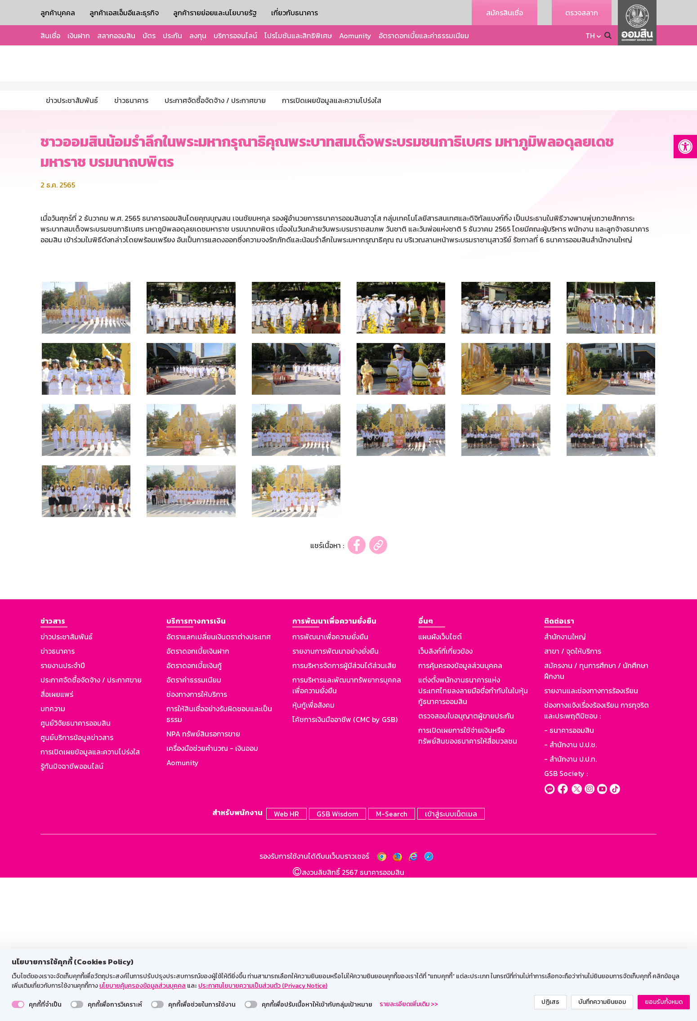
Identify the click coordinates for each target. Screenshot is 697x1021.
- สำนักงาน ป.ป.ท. (570, 904)
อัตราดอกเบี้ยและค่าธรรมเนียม (424, 35)
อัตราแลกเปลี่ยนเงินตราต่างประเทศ (218, 782)
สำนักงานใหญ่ (565, 782)
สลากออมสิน (116, 35)
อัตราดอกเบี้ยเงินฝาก (197, 796)
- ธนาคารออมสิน (569, 875)
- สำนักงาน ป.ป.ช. (570, 890)
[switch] (18, 1004)
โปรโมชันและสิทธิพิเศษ (298, 35)
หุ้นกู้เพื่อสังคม (313, 850)
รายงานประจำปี (62, 811)
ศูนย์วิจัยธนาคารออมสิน (75, 868)
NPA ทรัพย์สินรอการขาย (203, 879)
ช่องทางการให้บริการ (196, 839)
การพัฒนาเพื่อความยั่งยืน (330, 782)
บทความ (52, 854)
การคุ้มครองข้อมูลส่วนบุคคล (460, 811)
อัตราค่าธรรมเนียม (193, 825)
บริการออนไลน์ (235, 35)
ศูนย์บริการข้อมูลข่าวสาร (76, 883)
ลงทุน (197, 35)
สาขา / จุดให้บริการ (572, 796)
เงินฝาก (78, 35)
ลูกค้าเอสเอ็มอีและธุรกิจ (124, 12)
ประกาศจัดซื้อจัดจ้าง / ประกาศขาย (91, 825)
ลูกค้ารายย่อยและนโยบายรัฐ (215, 12)
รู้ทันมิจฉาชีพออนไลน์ (71, 911)
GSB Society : (566, 919)
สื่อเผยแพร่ (56, 839)
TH (590, 35)
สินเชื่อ (50, 35)
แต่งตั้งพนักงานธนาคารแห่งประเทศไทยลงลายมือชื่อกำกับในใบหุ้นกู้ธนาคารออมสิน (473, 836)
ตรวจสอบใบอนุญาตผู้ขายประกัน (466, 861)
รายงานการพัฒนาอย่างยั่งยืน (335, 796)
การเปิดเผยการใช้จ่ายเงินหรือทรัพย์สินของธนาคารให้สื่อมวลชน (467, 881)
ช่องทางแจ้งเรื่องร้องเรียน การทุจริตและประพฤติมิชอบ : (596, 856)
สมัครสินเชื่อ (504, 12)
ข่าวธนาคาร (57, 796)
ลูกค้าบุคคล (57, 12)
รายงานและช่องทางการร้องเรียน (591, 836)
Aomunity (355, 35)
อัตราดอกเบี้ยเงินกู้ (194, 811)
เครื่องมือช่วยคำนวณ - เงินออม (212, 893)
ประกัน (172, 35)
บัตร (149, 35)
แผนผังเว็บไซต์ (440, 782)
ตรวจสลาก (581, 12)
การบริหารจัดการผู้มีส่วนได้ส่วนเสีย (344, 811)
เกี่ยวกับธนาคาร (294, 12)
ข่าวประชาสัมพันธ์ (66, 782)
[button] (685, 146)
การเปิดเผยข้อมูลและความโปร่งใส (90, 897)
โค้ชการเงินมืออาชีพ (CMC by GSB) (345, 865)
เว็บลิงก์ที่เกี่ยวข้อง (445, 796)
